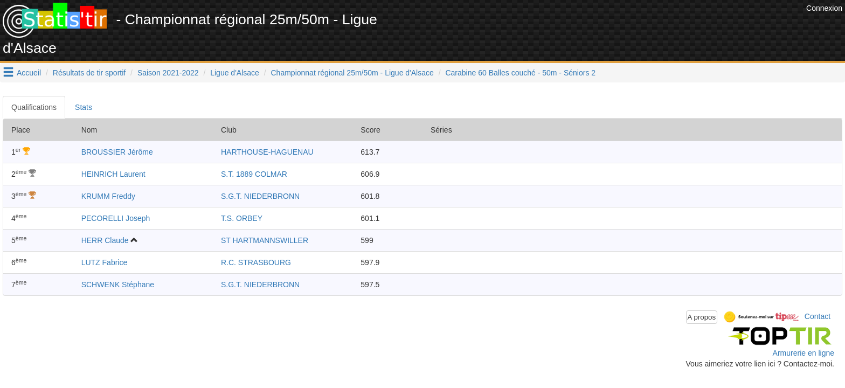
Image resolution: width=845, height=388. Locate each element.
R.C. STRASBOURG (256, 262)
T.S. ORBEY (241, 218)
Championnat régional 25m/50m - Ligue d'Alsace (352, 72)
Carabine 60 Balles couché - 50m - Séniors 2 (520, 72)
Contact (817, 316)
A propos (702, 317)
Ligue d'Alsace (234, 72)
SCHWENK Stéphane (117, 284)
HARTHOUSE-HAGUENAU (267, 152)
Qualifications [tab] (34, 107)
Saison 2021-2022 (168, 72)
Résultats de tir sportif (89, 72)
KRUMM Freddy (108, 196)
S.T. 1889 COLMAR (254, 174)
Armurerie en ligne (803, 353)
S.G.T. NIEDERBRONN (260, 196)
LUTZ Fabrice (104, 262)
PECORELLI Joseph (115, 218)
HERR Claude (105, 240)
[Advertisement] (607, 27)
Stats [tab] (83, 107)
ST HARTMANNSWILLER (264, 240)
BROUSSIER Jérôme (117, 152)
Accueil (29, 72)
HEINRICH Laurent (113, 174)
